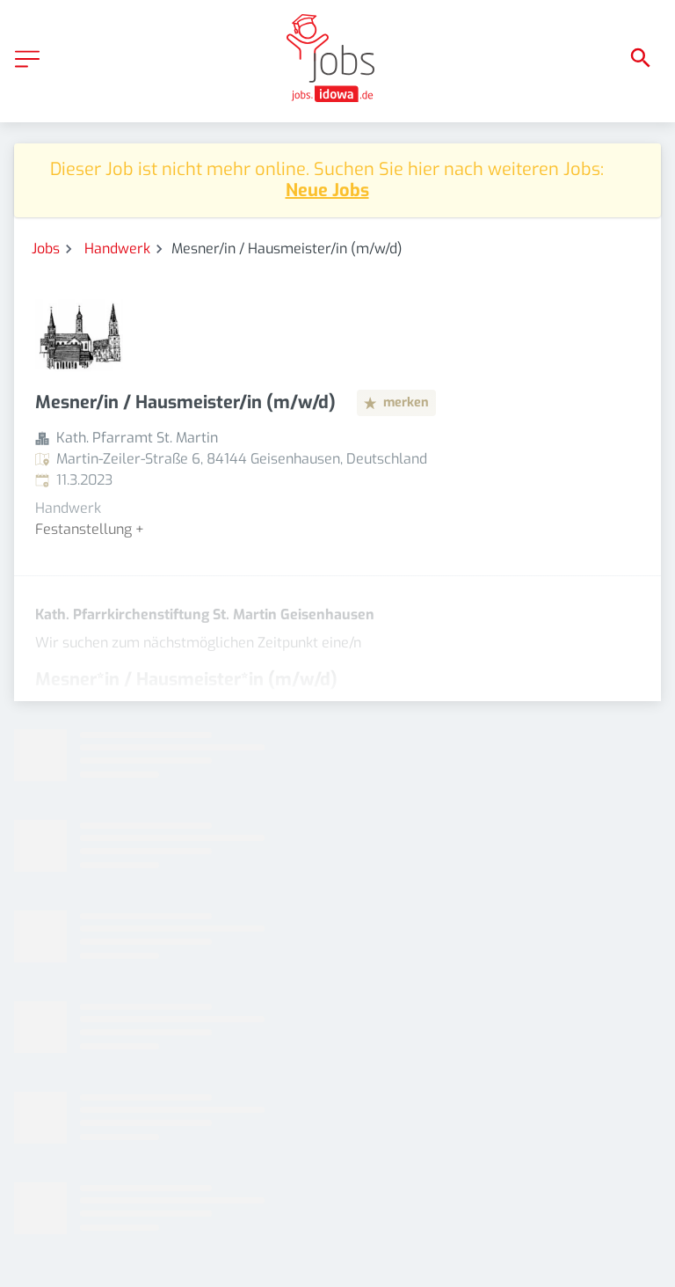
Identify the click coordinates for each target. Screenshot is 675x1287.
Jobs (46, 248)
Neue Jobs (327, 190)
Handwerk (117, 248)
